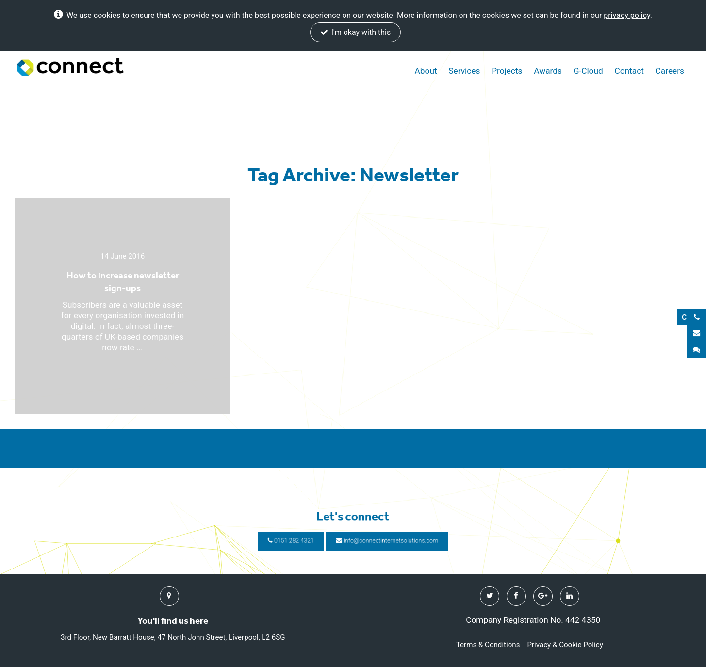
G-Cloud (588, 71)
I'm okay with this (355, 32)
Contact (628, 71)
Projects (507, 71)
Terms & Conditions (488, 644)
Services (464, 71)
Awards (548, 71)
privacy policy (627, 15)
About (426, 71)
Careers (670, 71)
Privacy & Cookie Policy (565, 644)
